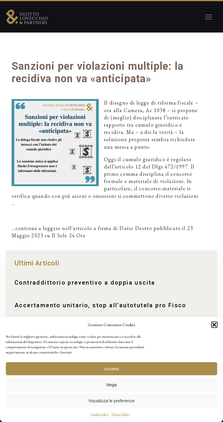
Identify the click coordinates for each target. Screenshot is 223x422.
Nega (111, 384)
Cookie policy (100, 414)
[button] (214, 325)
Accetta (111, 368)
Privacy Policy (121, 414)
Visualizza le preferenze (112, 400)
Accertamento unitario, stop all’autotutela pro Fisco (100, 305)
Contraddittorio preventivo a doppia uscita (85, 282)
